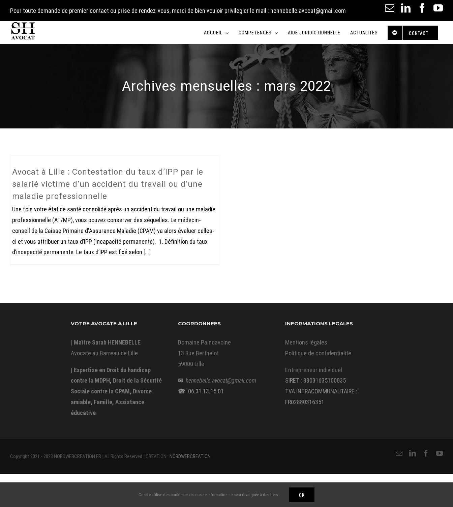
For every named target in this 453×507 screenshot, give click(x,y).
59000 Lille (191, 363)
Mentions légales (306, 342)
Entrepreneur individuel (313, 370)
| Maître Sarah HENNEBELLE (106, 342)
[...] (147, 252)
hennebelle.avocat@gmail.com (221, 380)
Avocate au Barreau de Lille (104, 353)
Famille (103, 402)
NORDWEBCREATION (190, 456)
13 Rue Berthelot (198, 353)
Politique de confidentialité (318, 353)
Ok (302, 494)
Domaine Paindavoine (204, 342)
